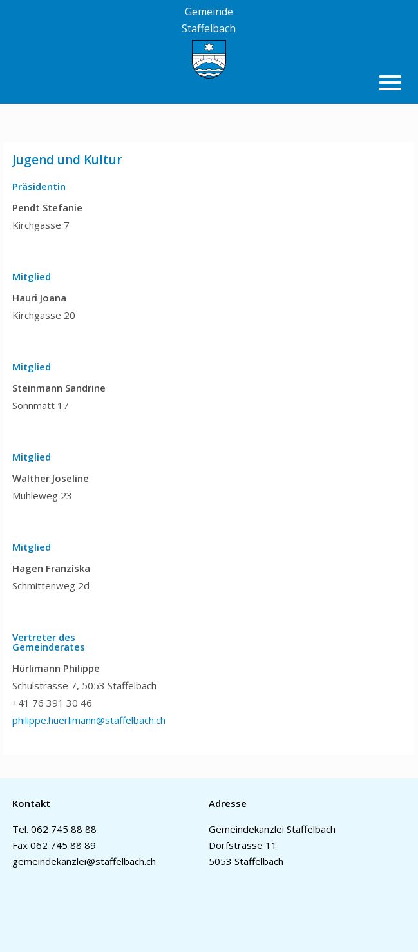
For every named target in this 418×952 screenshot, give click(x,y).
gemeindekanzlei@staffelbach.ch (84, 861)
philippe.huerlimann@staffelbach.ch (89, 720)
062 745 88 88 (64, 829)
